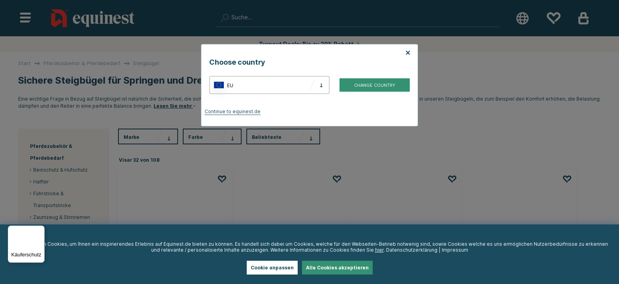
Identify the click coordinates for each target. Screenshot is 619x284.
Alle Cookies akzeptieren (337, 268)
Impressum (455, 250)
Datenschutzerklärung (411, 250)
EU (230, 85)
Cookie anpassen (272, 268)
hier (379, 250)
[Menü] (40, 230)
